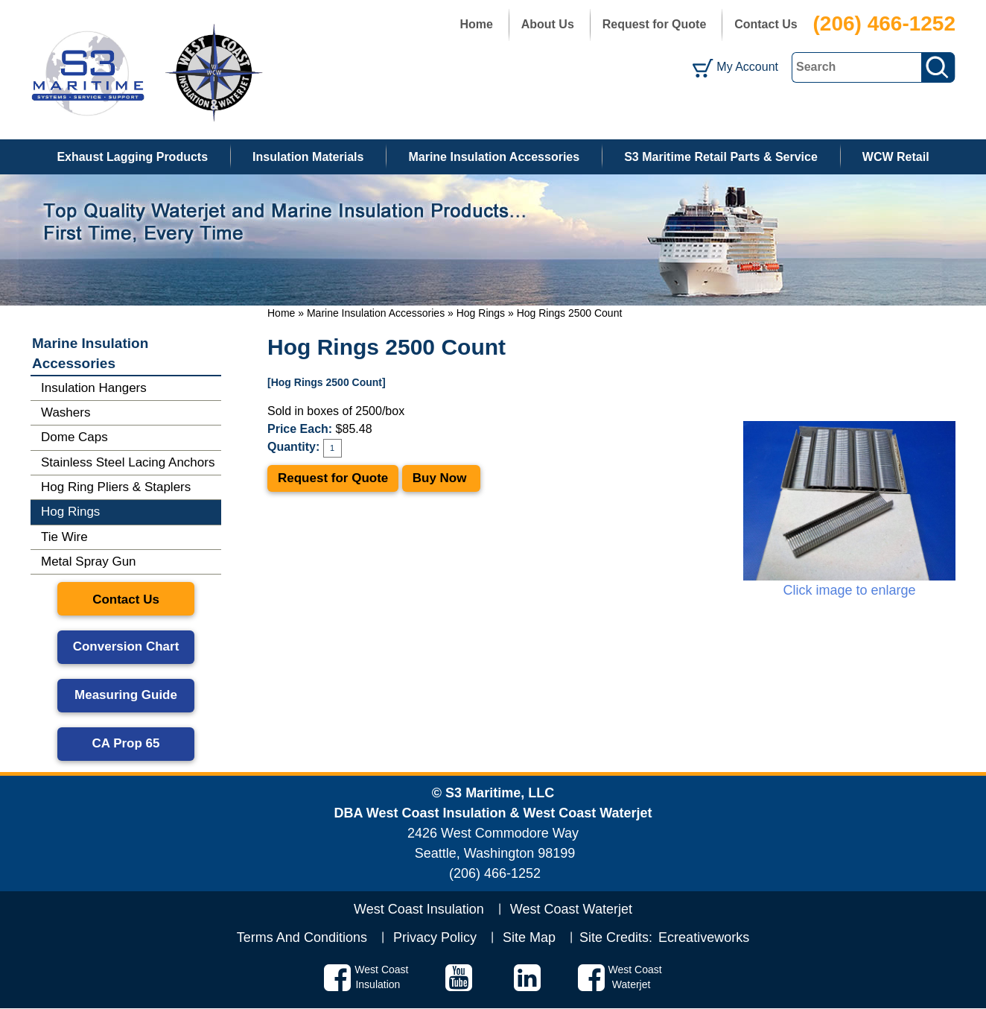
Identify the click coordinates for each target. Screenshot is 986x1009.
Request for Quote (654, 24)
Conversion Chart (126, 646)
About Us (547, 24)
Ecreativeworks (703, 937)
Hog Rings (481, 313)
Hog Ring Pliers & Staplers (116, 487)
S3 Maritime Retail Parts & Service (721, 157)
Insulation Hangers (94, 388)
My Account (747, 66)
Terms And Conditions (302, 937)
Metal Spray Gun (88, 561)
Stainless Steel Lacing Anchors (127, 462)
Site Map (529, 937)
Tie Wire (64, 537)
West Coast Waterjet (571, 909)
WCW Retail (895, 157)
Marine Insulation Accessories (493, 157)
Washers (65, 412)
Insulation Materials (307, 157)
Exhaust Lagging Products (132, 157)
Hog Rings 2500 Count (570, 313)
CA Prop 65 (125, 743)
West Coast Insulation (419, 909)
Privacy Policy (435, 937)
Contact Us (765, 24)
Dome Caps (74, 437)
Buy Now (441, 478)
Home (475, 24)
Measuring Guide (125, 695)
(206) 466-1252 (884, 23)
